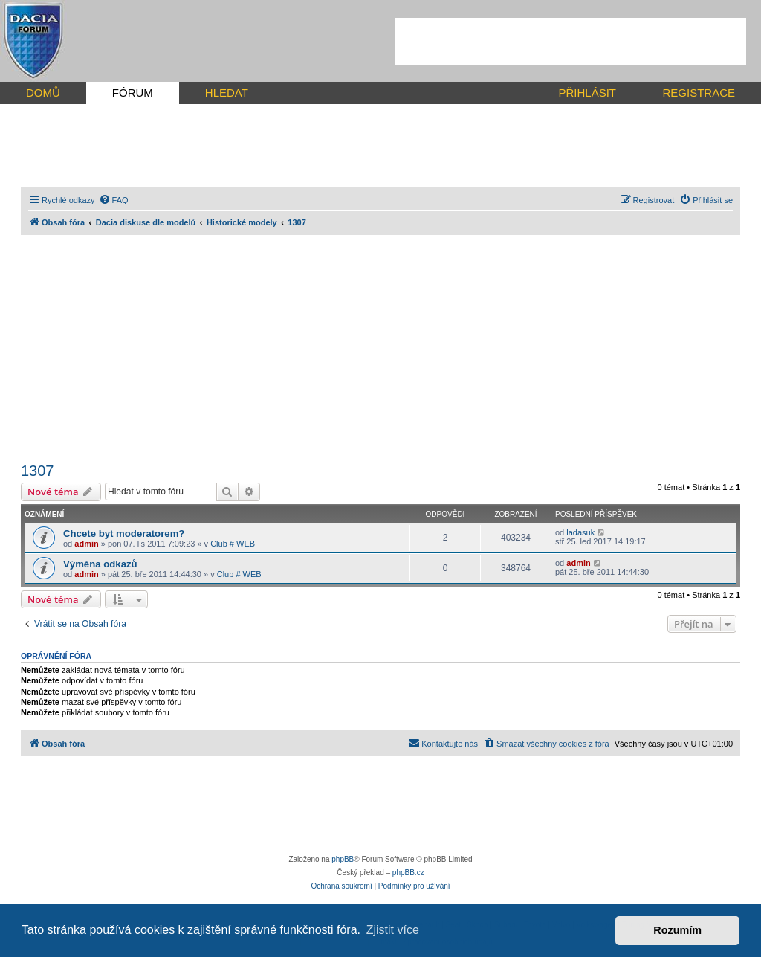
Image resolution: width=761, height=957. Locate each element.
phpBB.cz (408, 873)
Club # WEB (232, 543)
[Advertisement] (571, 41)
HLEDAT (226, 92)
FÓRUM (132, 92)
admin (86, 543)
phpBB (342, 859)
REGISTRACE (698, 92)
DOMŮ (43, 92)
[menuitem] (114, 200)
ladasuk (580, 532)
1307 (37, 471)
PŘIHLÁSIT (587, 92)
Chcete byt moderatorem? (123, 533)
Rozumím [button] (677, 930)
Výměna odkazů (100, 564)
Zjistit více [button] (392, 930)
